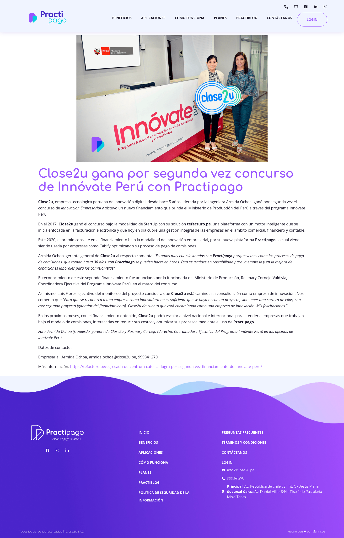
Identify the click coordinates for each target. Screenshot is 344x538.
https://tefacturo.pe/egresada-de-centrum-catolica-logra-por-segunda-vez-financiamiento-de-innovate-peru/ (166, 366)
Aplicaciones (153, 18)
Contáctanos (279, 18)
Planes (220, 18)
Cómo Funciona (189, 18)
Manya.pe (318, 531)
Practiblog (246, 18)
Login (312, 19)
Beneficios (122, 18)
